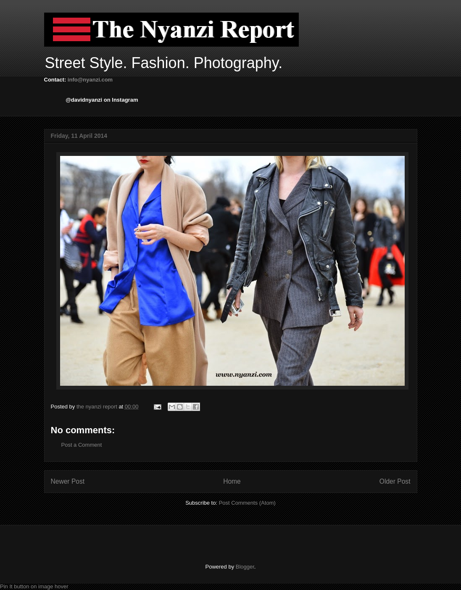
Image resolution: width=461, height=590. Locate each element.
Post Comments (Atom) (247, 503)
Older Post (395, 481)
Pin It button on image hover (34, 586)
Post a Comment (81, 445)
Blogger (245, 567)
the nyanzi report (97, 406)
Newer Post (68, 481)
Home (232, 481)
